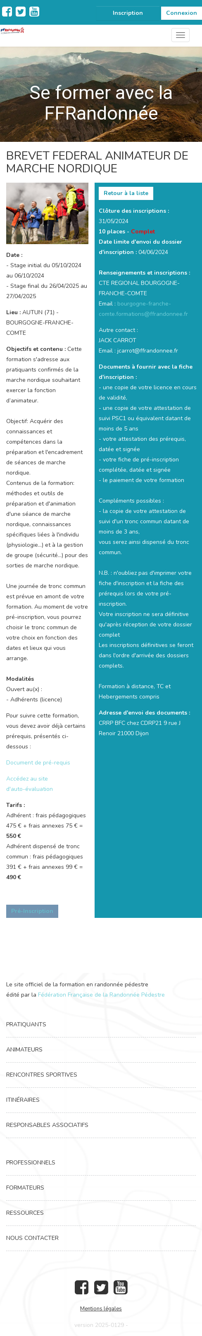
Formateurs (25, 1188)
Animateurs (24, 1050)
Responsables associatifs (47, 1125)
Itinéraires (23, 1100)
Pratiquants (26, 1024)
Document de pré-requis (38, 763)
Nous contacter (32, 1238)
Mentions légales (101, 1308)
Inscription (128, 13)
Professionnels (30, 1163)
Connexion (181, 13)
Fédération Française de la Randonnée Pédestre (101, 995)
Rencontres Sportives (41, 1075)
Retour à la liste (126, 193)
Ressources (25, 1213)
